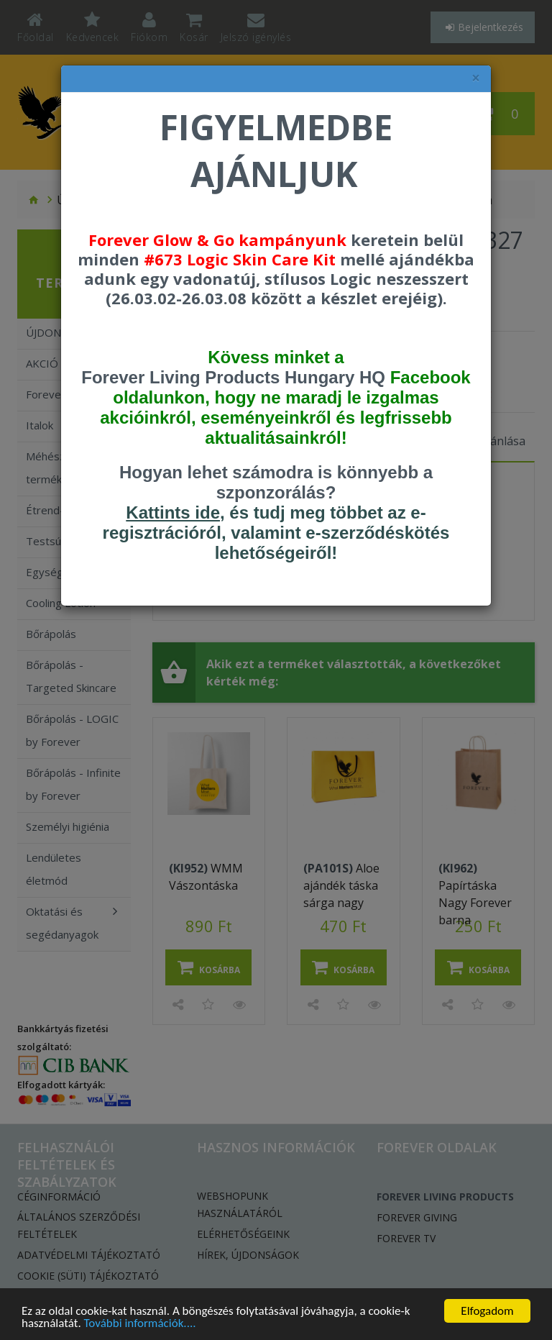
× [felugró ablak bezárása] (476, 78)
